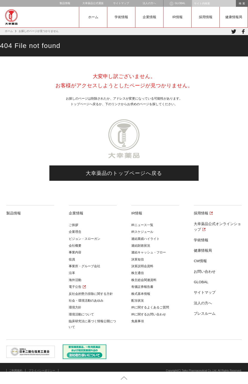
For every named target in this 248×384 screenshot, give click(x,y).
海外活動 (75, 280)
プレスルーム (205, 313)
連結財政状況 (140, 245)
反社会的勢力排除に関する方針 (91, 294)
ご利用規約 (15, 370)
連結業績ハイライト (145, 239)
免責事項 (137, 321)
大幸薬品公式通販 (93, 3)
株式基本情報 (140, 294)
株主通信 (137, 273)
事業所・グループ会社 (84, 266)
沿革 (72, 273)
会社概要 (75, 245)
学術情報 (121, 17)
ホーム (93, 17)
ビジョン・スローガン (84, 239)
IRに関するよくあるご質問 (150, 307)
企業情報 (149, 17)
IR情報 (177, 17)
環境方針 (75, 307)
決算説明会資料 (142, 266)
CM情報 (200, 261)
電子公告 (75, 287)
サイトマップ (121, 3)
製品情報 (65, 3)
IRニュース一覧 (142, 225)
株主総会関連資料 (143, 280)
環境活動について (81, 314)
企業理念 (75, 232)
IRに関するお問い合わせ (148, 314)
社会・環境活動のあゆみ (86, 300)
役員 (72, 259)
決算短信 (137, 259)
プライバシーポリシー (42, 370)
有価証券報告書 (142, 287)
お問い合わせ (205, 271)
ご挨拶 (73, 225)
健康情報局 (233, 17)
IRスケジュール (142, 232)
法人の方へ (149, 3)
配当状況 (137, 300)
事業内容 (75, 252)
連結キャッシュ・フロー (148, 252)
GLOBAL (177, 4)
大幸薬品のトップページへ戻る (124, 173)
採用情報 (205, 17)
